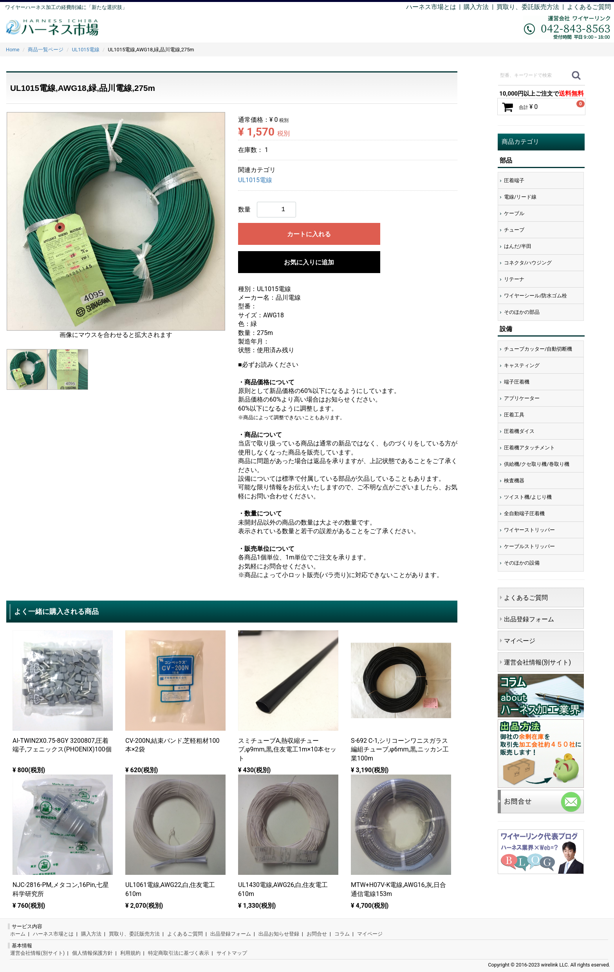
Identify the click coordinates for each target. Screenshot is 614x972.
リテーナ (514, 279)
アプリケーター (522, 398)
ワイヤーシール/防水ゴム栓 (535, 296)
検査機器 (514, 480)
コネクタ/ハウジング (528, 263)
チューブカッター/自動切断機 (538, 349)
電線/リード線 (520, 197)
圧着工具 (514, 415)
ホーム (17, 934)
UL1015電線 (255, 180)
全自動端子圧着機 (524, 513)
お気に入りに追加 (309, 262)
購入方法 (476, 7)
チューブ (514, 230)
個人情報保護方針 (92, 953)
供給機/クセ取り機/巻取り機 (536, 464)
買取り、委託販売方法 (134, 934)
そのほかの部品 (522, 312)
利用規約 (130, 953)
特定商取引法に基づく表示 (178, 953)
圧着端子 (514, 180)
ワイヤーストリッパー (529, 530)
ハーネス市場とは (431, 7)
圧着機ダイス (519, 431)
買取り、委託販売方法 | (532, 7)
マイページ (519, 640)
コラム (342, 934)
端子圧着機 (516, 382)
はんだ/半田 (517, 246)
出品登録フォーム (529, 619)
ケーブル (514, 213)
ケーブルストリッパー (529, 546)
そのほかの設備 (522, 563)
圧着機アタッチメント (529, 448)
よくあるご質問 (589, 7)
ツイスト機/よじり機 (528, 497)
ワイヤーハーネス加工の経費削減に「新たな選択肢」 (66, 7)
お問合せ (317, 934)
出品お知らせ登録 (278, 934)
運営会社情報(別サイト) (537, 662)
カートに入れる (309, 234)
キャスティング (522, 365)
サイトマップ (232, 953)
